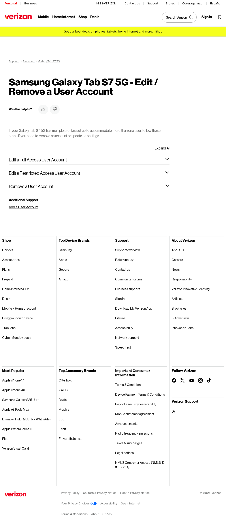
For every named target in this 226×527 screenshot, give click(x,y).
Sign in (120, 299)
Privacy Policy (70, 492)
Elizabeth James (70, 439)
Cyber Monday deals (16, 337)
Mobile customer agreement (134, 414)
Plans (6, 269)
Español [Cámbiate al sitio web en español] (215, 3)
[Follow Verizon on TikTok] (209, 380)
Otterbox (65, 380)
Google (64, 269)
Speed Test (123, 347)
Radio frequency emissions (134, 433)
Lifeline (120, 318)
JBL (61, 419)
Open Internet (130, 503)
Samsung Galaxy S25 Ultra (20, 400)
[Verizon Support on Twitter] (174, 411)
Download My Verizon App (133, 308)
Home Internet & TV (15, 289)
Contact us (132, 3)
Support (152, 3)
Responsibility (182, 279)
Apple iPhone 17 (13, 380)
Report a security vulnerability (135, 404)
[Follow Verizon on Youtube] (191, 380)
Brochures (179, 308)
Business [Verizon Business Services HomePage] (30, 3)
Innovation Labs (183, 328)
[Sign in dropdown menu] (207, 17)
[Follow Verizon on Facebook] (174, 380)
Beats (63, 400)
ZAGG (63, 390)
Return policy (124, 260)
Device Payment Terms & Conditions (140, 394)
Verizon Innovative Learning (191, 289)
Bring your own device (17, 318)
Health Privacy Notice (135, 492)
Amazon (64, 279)
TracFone (8, 328)
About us (178, 250)
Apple (63, 260)
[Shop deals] (158, 31)
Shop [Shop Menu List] (83, 17)
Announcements (126, 423)
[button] (43, 109)
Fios (5, 439)
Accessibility (124, 328)
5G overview (180, 318)
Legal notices (124, 453)
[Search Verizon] (179, 17)
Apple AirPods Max (15, 409)
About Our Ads (101, 514)
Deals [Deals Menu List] (94, 17)
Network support (127, 337)
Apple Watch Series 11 (17, 429)
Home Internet (63, 17)
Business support (127, 289)
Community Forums (128, 279)
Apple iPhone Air (13, 390)
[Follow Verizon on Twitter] (183, 380)
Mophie (64, 409)
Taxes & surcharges (128, 443)
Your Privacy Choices (79, 503)
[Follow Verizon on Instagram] (200, 380)
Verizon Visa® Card (15, 448)
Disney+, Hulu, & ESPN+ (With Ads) (26, 419)
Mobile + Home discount (19, 308)
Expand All (162, 148)
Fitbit (62, 429)
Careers (177, 260)
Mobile (43, 17)
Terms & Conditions (128, 385)
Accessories (11, 260)
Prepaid (7, 279)
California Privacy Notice (100, 492)
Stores (170, 3)
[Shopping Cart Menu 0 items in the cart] (219, 17)
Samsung (65, 250)
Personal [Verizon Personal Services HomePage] (10, 3)
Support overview (127, 250)
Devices (7, 250)
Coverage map (192, 3)
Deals (6, 299)
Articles (177, 299)
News (176, 269)
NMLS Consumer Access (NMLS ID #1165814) (140, 465)
